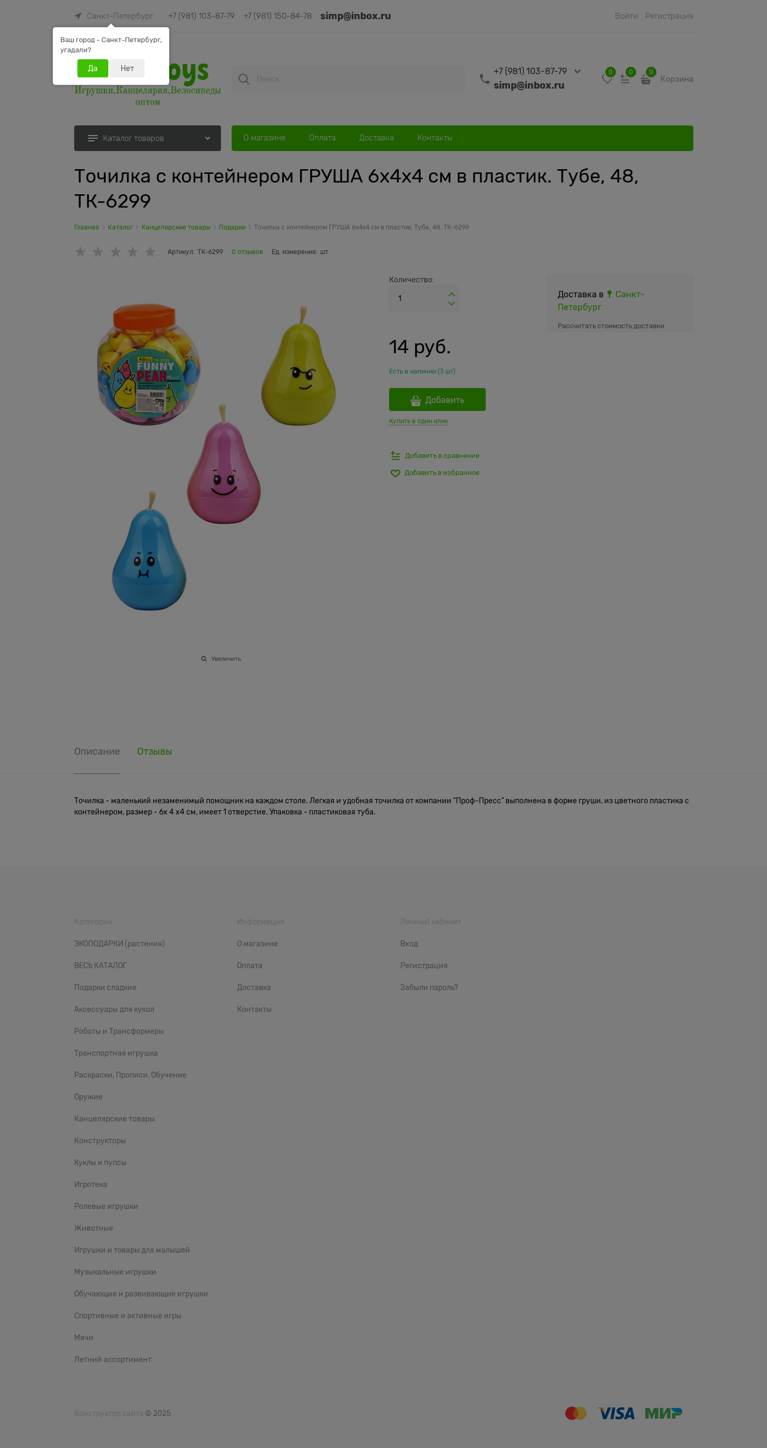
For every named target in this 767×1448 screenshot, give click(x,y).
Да (93, 68)
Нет (127, 68)
